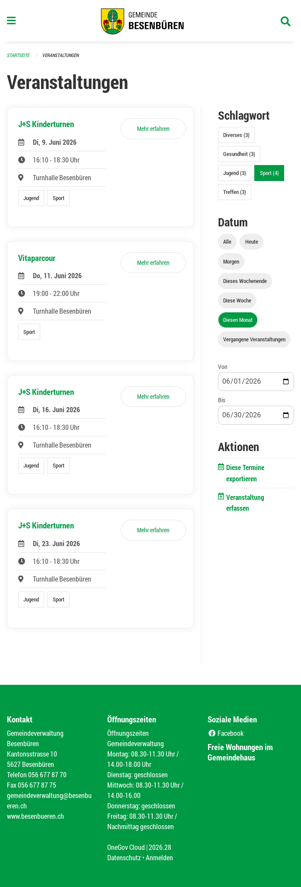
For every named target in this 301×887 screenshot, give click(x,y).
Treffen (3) (234, 191)
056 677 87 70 (47, 774)
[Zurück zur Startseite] (150, 20)
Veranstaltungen (60, 55)
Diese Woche (237, 300)
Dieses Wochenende (245, 280)
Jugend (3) (234, 172)
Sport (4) (269, 172)
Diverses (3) (236, 134)
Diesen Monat (238, 319)
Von (222, 366)
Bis (221, 400)
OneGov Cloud (126, 847)
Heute (251, 241)
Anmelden (159, 857)
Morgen (231, 261)
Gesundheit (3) (239, 153)
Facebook (225, 733)
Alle (227, 241)
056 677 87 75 (37, 784)
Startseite (18, 55)
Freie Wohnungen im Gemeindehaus (240, 752)
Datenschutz (124, 857)
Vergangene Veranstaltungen (254, 339)
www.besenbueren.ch (35, 815)
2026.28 (160, 847)
